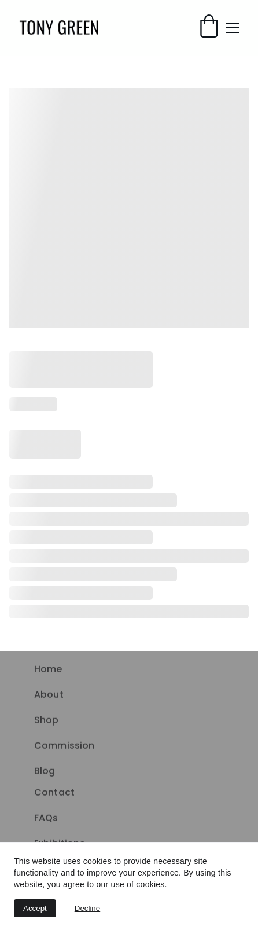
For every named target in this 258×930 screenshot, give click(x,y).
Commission (64, 746)
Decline (87, 908)
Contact (54, 793)
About (49, 695)
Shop (46, 720)
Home (48, 669)
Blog (45, 771)
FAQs (46, 818)
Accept (35, 908)
